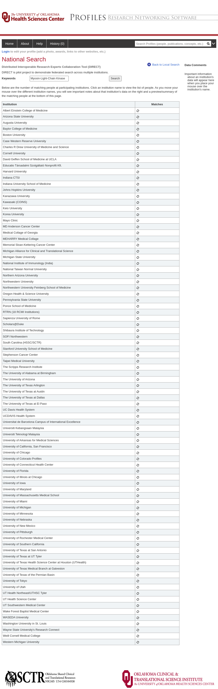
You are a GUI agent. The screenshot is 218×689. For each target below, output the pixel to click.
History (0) (57, 43)
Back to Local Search (163, 64)
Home (9, 43)
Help (39, 43)
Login (6, 51)
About (25, 43)
